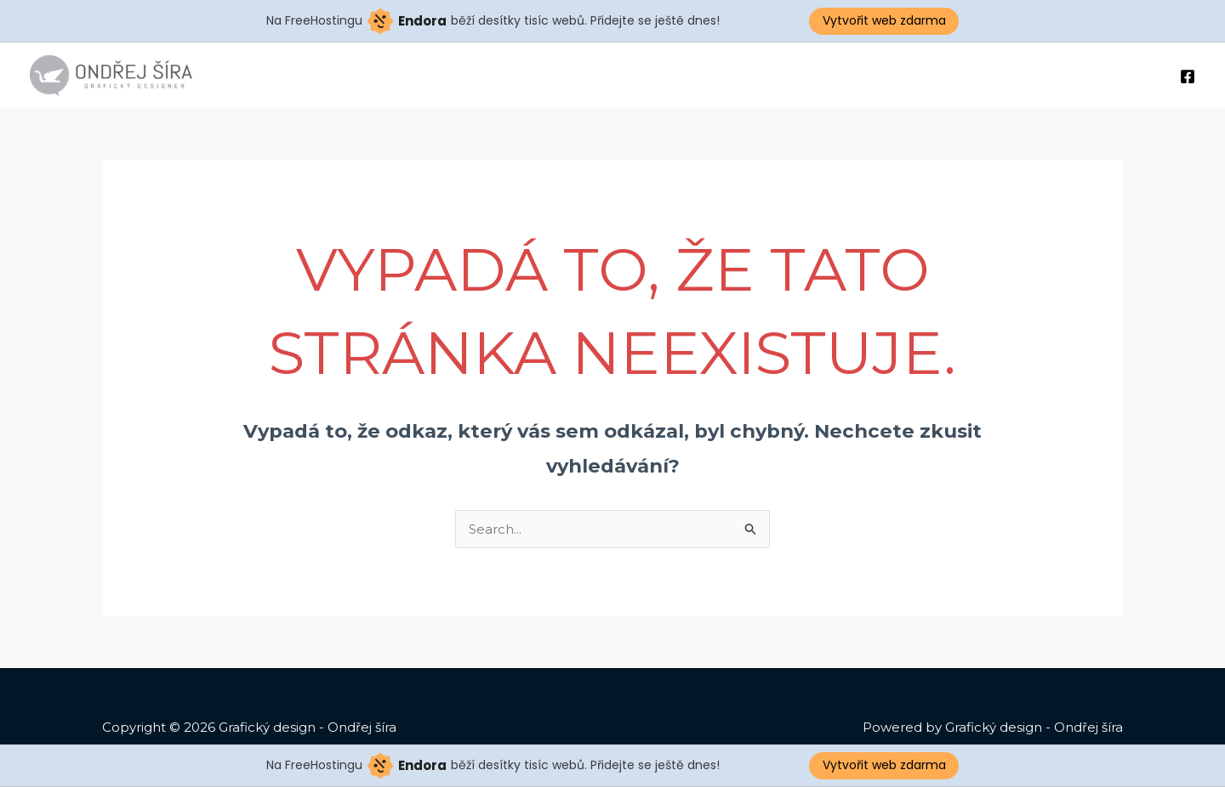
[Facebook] (1187, 76)
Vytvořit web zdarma (884, 20)
